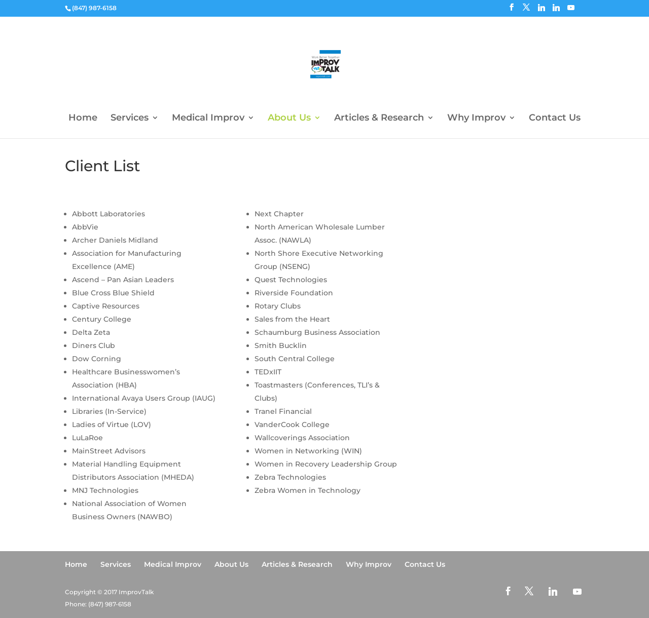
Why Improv (476, 118)
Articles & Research (379, 118)
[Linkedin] (541, 10)
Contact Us (555, 118)
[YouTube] (571, 10)
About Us (289, 118)
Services (130, 118)
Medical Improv (208, 118)
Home (82, 118)
